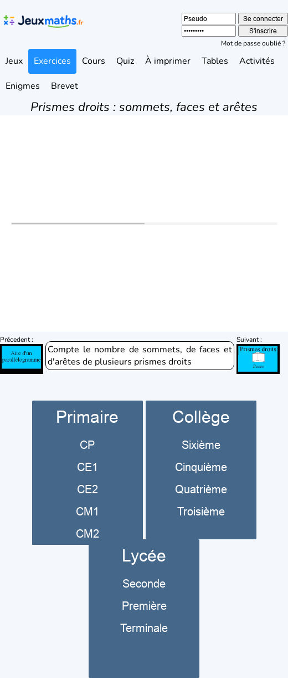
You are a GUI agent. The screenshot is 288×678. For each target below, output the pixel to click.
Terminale (144, 627)
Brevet (64, 86)
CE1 (87, 467)
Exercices (52, 61)
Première (144, 605)
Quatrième (201, 489)
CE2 (87, 489)
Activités (257, 61)
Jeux (14, 61)
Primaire (87, 417)
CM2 (87, 533)
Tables (215, 61)
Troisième (201, 511)
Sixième (201, 444)
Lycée (144, 555)
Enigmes (23, 86)
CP (87, 444)
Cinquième (201, 467)
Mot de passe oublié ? (253, 43)
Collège (201, 417)
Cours (93, 61)
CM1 (87, 511)
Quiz (125, 61)
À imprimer (168, 61)
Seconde (144, 583)
